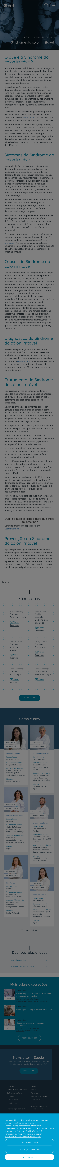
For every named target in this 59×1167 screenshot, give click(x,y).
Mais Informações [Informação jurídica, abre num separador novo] (33, 1136)
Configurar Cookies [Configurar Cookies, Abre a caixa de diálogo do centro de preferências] (29, 1142)
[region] (29, 1140)
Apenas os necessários (30, 1150)
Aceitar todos (29, 1157)
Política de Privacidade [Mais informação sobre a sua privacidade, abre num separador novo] (15, 1136)
